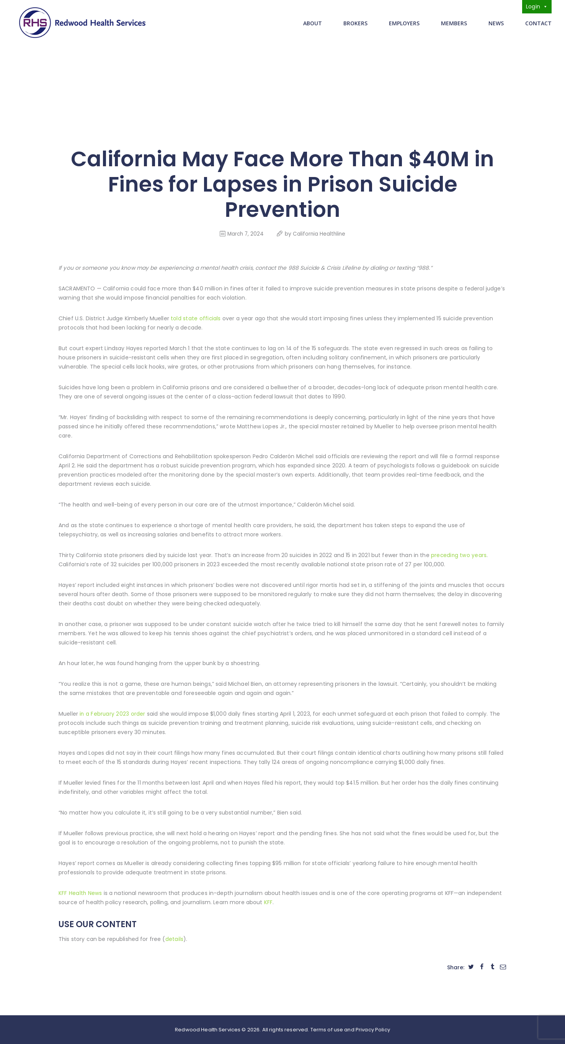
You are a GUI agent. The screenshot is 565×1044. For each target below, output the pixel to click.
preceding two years (459, 554)
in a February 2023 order (112, 713)
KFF (268, 901)
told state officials (195, 317)
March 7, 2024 (245, 233)
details (174, 938)
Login (537, 6)
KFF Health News (80, 892)
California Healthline (320, 233)
